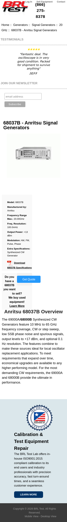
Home (5, 24)
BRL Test (39, 508)
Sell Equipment (44, 2)
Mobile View (31, 516)
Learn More (16, 305)
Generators (20, 24)
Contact (61, 2)
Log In (29, 2)
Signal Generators (43, 24)
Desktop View (48, 516)
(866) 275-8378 (40, 10)
